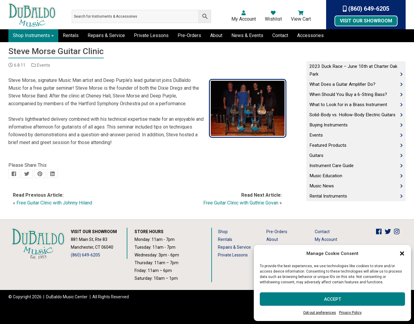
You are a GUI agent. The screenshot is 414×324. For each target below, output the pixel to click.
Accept (332, 299)
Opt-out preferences (319, 313)
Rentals (71, 35)
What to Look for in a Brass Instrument (348, 104)
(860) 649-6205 (366, 8)
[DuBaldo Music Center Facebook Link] (380, 231)
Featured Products (327, 145)
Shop (223, 231)
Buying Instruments (328, 125)
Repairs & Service (106, 35)
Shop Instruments (31, 35)
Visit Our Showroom (366, 21)
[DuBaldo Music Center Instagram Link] (398, 231)
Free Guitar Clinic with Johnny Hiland (54, 203)
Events (43, 65)
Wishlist (273, 16)
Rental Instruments (328, 196)
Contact (280, 35)
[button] (402, 253)
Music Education (325, 175)
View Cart (301, 16)
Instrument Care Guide (331, 165)
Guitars (316, 155)
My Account (243, 16)
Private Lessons (151, 35)
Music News (321, 186)
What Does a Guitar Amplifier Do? (342, 84)
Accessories (310, 35)
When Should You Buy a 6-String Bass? (348, 94)
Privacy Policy (350, 313)
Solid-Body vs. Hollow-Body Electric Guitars (352, 114)
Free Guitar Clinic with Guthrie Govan (240, 203)
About (216, 35)
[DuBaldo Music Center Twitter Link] (389, 231)
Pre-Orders (189, 35)
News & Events (247, 35)
